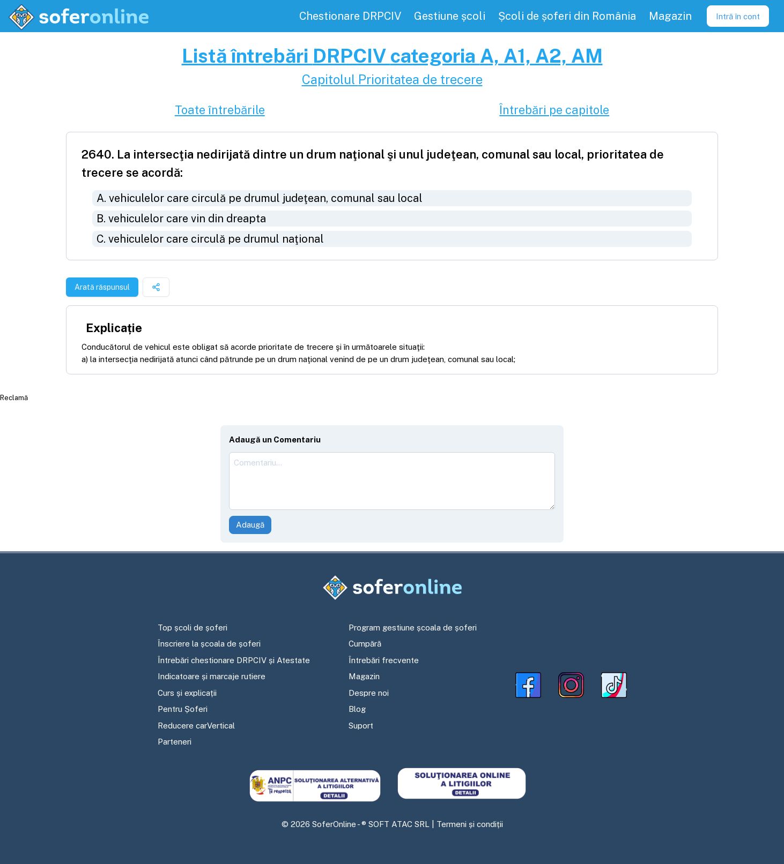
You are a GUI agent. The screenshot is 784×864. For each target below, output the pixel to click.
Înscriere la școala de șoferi (209, 643)
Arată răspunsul (102, 287)
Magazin (364, 676)
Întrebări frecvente (384, 660)
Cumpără (365, 643)
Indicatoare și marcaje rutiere (211, 676)
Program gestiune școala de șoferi (413, 627)
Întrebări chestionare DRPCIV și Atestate (234, 660)
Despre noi (369, 692)
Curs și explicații (187, 692)
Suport (361, 725)
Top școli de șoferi (192, 627)
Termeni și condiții (470, 824)
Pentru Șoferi (183, 708)
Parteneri (174, 741)
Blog (357, 708)
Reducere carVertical (196, 725)
